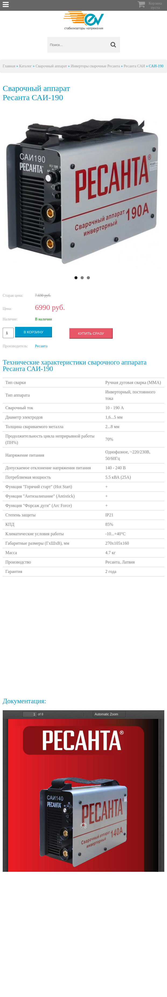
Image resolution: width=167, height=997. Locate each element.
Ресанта (41, 346)
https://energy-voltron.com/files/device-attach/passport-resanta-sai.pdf (83, 791)
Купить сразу (91, 333)
